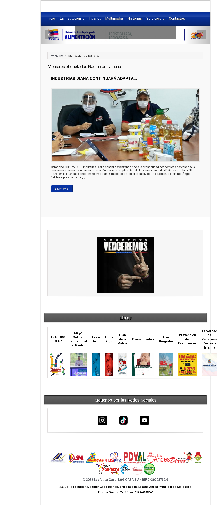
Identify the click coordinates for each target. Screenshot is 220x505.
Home (59, 55)
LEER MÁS (61, 188)
